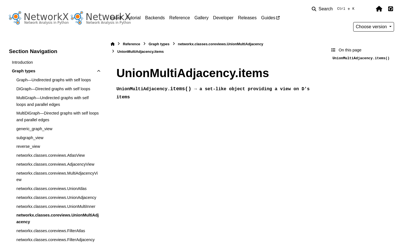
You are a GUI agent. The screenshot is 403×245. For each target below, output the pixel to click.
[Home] (112, 44)
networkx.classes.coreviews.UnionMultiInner (55, 206)
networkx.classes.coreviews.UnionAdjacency (56, 197)
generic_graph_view (34, 129)
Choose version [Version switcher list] (372, 26)
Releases (247, 17)
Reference (179, 17)
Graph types (23, 71)
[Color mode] (367, 9)
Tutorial (133, 17)
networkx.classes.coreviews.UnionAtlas (51, 188)
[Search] (334, 9)
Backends (155, 17)
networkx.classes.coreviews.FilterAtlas (50, 231)
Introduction (22, 62)
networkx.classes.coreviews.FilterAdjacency (55, 239)
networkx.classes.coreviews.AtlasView (50, 155)
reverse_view (28, 146)
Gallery (202, 17)
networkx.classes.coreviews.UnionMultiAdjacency (57, 218)
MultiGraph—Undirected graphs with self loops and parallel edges (52, 101)
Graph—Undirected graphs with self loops (53, 80)
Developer (223, 17)
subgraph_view (29, 137)
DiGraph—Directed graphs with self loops (53, 89)
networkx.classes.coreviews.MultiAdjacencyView (57, 176)
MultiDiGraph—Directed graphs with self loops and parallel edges (57, 116)
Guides (268, 17)
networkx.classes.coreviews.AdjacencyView (55, 164)
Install (115, 17)
